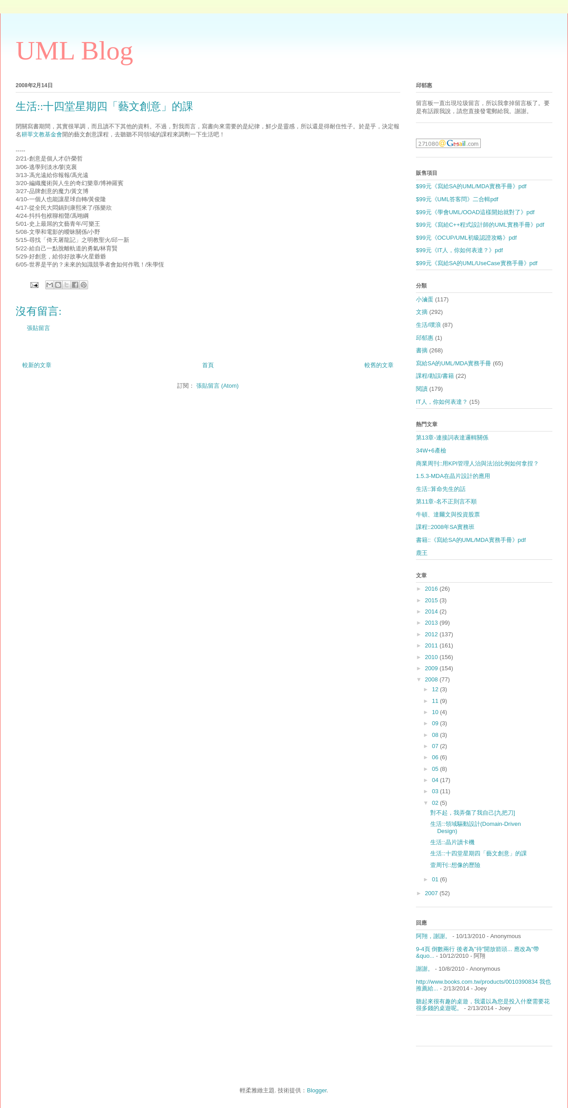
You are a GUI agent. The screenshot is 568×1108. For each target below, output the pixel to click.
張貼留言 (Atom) (217, 385)
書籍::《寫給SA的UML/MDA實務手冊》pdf (471, 540)
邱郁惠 (424, 337)
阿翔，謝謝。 (433, 936)
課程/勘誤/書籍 (435, 375)
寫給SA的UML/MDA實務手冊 (453, 363)
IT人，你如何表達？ (442, 401)
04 (436, 780)
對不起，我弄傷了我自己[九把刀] (472, 812)
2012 (432, 634)
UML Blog (74, 50)
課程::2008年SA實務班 (445, 527)
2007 (432, 893)
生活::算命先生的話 (441, 489)
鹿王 (422, 553)
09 (436, 723)
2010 (432, 657)
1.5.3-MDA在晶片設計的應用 (453, 476)
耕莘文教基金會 (41, 134)
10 (436, 712)
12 (436, 689)
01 (436, 879)
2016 (432, 588)
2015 (432, 600)
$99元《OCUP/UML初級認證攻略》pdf (466, 237)
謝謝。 (424, 968)
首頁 (208, 365)
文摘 (422, 312)
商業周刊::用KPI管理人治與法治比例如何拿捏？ (477, 463)
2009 (432, 668)
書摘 (422, 350)
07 (436, 746)
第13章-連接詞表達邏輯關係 (452, 437)
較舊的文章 (379, 365)
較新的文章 (36, 365)
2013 (432, 622)
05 (436, 768)
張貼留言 (38, 328)
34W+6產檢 (431, 450)
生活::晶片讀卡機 (452, 842)
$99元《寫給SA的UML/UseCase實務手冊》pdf (477, 263)
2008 (432, 679)
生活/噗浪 (428, 324)
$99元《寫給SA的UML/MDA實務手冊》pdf (471, 186)
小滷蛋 (424, 299)
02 (436, 802)
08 (436, 735)
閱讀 (422, 388)
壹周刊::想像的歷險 (455, 865)
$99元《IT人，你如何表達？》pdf (459, 250)
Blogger (316, 1090)
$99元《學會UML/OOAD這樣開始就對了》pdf (475, 212)
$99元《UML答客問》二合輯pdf (457, 199)
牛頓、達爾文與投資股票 (448, 514)
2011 (432, 645)
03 (436, 791)
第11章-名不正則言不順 (446, 501)
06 (436, 757)
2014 (432, 611)
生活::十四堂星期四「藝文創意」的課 (478, 853)
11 (436, 701)
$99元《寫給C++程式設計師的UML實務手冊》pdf (480, 224)
